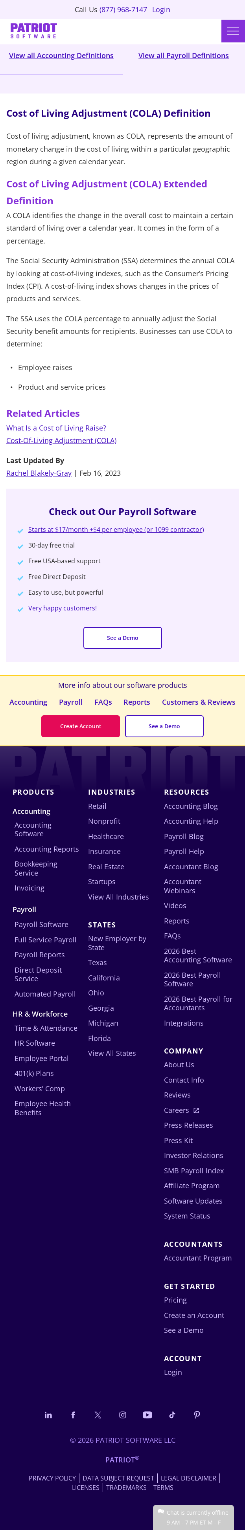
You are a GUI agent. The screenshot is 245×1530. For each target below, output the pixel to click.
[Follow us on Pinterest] (197, 1415)
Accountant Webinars (182, 886)
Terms (163, 1487)
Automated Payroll (45, 994)
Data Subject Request (118, 1478)
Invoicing (29, 887)
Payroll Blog (184, 836)
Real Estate (106, 866)
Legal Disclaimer (188, 1478)
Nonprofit (104, 821)
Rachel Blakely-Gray (39, 473)
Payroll (71, 702)
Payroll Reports (40, 954)
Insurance (104, 851)
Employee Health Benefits (43, 1108)
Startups (102, 881)
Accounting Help (191, 821)
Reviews (177, 1094)
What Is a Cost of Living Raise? (56, 427)
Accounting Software (33, 829)
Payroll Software (41, 924)
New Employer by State (117, 943)
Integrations (184, 1023)
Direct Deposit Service (38, 974)
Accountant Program (198, 1257)
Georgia (101, 1008)
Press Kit (178, 1140)
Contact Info (184, 1080)
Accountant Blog (191, 866)
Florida (99, 1038)
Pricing (175, 1300)
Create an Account (194, 1315)
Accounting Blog (191, 806)
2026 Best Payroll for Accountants (198, 1003)
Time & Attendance (46, 1028)
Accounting (28, 702)
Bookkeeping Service (36, 868)
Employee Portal (42, 1058)
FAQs (103, 702)
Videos (175, 905)
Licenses (85, 1487)
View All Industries (118, 897)
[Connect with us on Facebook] (73, 1415)
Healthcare (106, 836)
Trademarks (126, 1487)
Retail (97, 806)
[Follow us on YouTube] (147, 1415)
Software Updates (193, 1201)
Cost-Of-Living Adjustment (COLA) (61, 440)
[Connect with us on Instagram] (123, 1415)
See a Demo (122, 637)
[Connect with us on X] (98, 1415)
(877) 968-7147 (123, 9)
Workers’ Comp (40, 1088)
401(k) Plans (34, 1073)
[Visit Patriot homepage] (33, 31)
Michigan (103, 1023)
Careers (176, 1110)
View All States (112, 1053)
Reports (136, 702)
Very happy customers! (62, 608)
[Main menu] (233, 31)
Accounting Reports (47, 849)
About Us (179, 1064)
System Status (187, 1215)
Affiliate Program (192, 1185)
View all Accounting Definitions (61, 55)
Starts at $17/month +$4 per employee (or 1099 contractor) (116, 529)
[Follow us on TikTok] (172, 1415)
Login (161, 9)
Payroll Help (184, 851)
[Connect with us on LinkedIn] (48, 1415)
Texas (97, 962)
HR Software (35, 1043)
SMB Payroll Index (194, 1170)
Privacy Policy (52, 1478)
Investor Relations (193, 1155)
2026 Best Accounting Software (198, 955)
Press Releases (188, 1125)
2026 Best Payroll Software (192, 979)
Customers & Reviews (199, 702)
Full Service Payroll (46, 939)
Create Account (80, 726)
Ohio (96, 992)
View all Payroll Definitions (183, 55)
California (104, 977)
